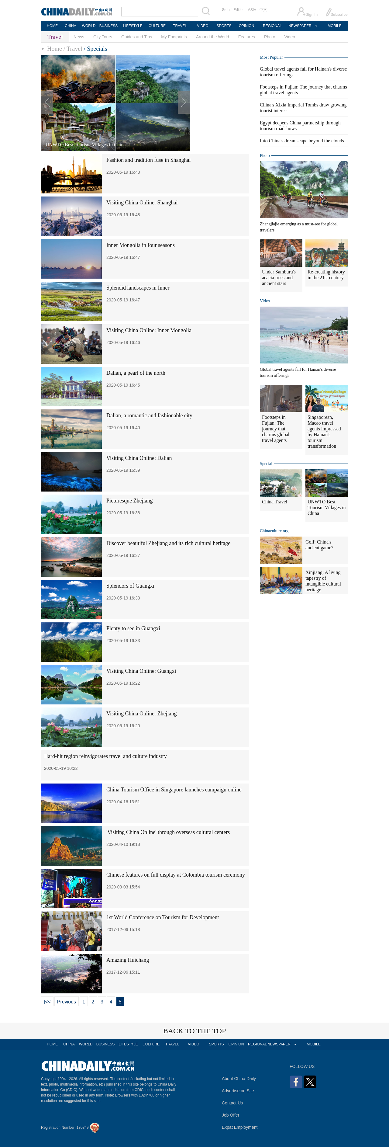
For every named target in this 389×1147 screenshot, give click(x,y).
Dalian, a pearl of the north (135, 373)
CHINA (70, 26)
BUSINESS (108, 26)
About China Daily (239, 1078)
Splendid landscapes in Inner (137, 288)
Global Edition (233, 10)
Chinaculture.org (274, 531)
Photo (269, 36)
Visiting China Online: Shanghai (141, 203)
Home (54, 48)
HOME (52, 26)
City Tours (102, 36)
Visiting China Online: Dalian (139, 458)
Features (246, 36)
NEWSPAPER (299, 26)
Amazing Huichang (127, 960)
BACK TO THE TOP (194, 1031)
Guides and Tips (136, 36)
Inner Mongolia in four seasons (140, 245)
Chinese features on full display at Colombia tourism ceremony (175, 875)
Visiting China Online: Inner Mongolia (148, 330)
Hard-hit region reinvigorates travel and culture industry (105, 756)
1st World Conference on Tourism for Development (162, 917)
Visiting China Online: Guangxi (141, 671)
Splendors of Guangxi (130, 586)
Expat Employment (240, 1127)
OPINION (246, 26)
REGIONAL (272, 26)
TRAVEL (180, 26)
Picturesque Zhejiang (129, 501)
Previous (66, 1001)
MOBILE (334, 26)
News (79, 36)
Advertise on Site (238, 1090)
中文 (263, 10)
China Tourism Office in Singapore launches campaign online (173, 790)
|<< (47, 1001)
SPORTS (223, 26)
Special (266, 463)
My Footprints (174, 36)
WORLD (89, 26)
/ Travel (73, 48)
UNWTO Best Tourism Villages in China (327, 507)
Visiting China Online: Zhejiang (141, 714)
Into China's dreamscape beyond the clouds (302, 140)
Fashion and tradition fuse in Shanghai (148, 160)
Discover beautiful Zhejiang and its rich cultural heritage (168, 543)
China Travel (274, 501)
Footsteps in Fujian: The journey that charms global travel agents (275, 429)
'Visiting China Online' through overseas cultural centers (168, 832)
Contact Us (232, 1102)
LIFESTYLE (132, 26)
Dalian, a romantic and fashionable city (149, 415)
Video (289, 36)
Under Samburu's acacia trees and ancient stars (279, 277)
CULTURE (157, 26)
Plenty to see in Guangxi (133, 628)
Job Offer (230, 1115)
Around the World (212, 36)
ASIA (252, 10)
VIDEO (202, 26)
